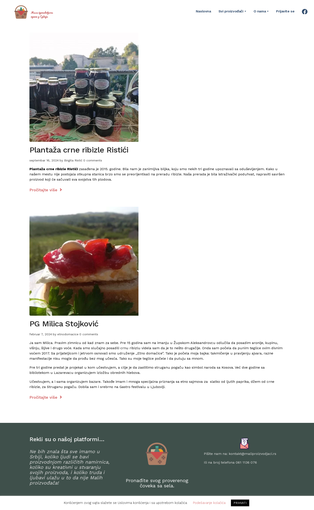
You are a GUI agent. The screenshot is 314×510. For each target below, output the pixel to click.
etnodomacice (67, 334)
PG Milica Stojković (63, 323)
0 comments (92, 160)
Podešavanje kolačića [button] (209, 503)
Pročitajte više (45, 190)
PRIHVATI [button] (240, 503)
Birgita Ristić (73, 160)
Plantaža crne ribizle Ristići (78, 149)
